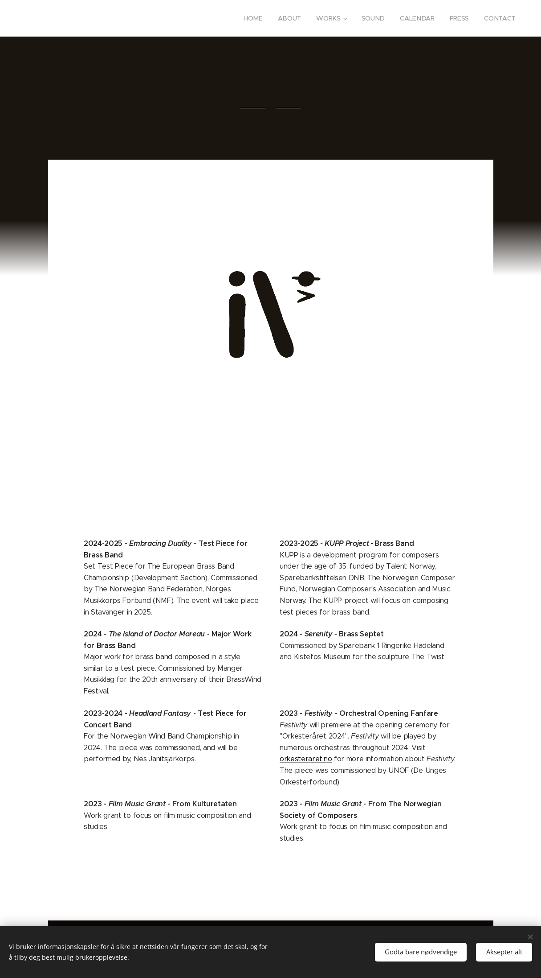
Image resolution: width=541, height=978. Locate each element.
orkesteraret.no (306, 759)
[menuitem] (254, 18)
